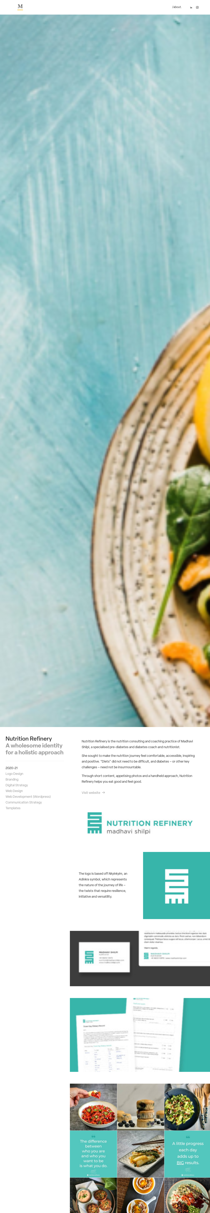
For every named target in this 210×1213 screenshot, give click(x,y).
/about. (177, 7)
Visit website (93, 793)
